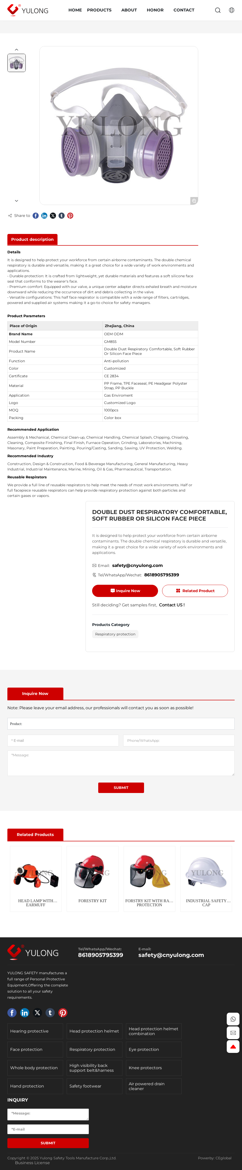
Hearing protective (29, 1031)
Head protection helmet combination (153, 1031)
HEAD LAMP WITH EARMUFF (35, 903)
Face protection (26, 1049)
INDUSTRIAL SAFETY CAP (206, 903)
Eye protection (144, 1049)
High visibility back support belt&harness (91, 1068)
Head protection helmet (94, 1031)
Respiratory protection (115, 634)
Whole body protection (34, 1067)
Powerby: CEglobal (215, 1158)
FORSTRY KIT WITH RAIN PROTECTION (149, 903)
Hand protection (27, 1086)
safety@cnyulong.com (137, 565)
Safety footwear (85, 1086)
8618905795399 (161, 574)
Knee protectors (145, 1067)
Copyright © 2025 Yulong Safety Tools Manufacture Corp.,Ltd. (61, 1158)
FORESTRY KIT (92, 901)
